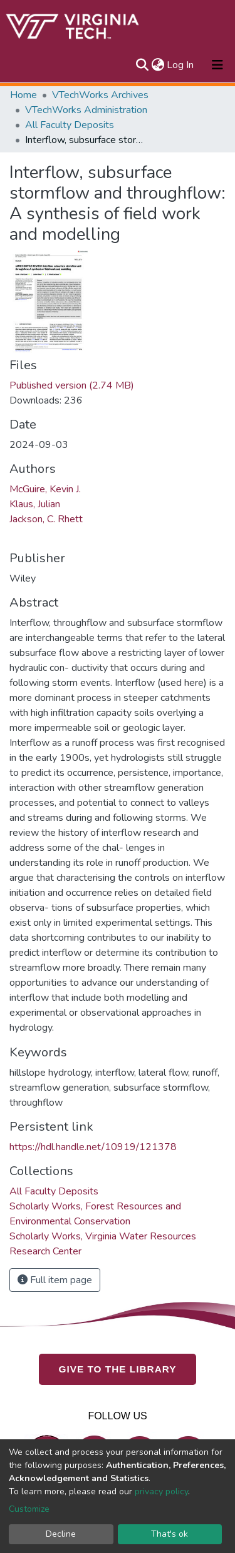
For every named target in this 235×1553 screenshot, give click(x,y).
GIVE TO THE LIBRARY (118, 1369)
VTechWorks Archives (100, 95)
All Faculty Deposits (69, 125)
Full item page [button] (55, 1280)
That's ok (169, 1534)
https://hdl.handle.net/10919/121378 (93, 1147)
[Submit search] (142, 64)
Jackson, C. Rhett (46, 519)
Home (23, 95)
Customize (29, 1509)
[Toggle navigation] (217, 64)
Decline (61, 1534)
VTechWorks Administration (86, 110)
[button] (157, 64)
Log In (181, 65)
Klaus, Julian (34, 504)
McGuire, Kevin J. (45, 489)
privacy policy (161, 1491)
